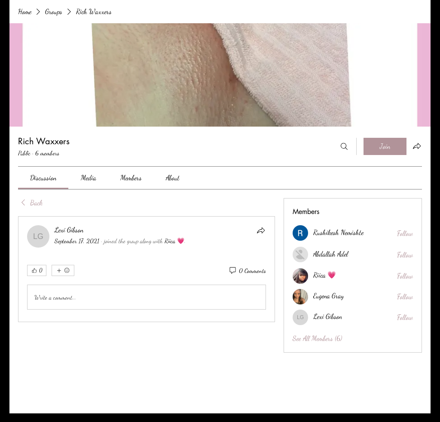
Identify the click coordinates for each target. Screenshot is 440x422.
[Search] (344, 146)
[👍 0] (36, 270)
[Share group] (417, 146)
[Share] (261, 230)
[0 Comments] (247, 271)
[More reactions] (63, 270)
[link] (43, 178)
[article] (146, 269)
